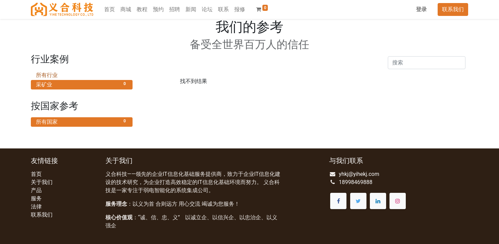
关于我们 (42, 182)
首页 (36, 174)
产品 (36, 190)
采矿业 (81, 84)
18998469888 (356, 182)
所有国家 (81, 121)
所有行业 (81, 74)
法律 (36, 206)
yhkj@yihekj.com (359, 174)
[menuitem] (109, 9)
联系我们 (453, 9)
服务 (36, 198)
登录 (421, 9)
